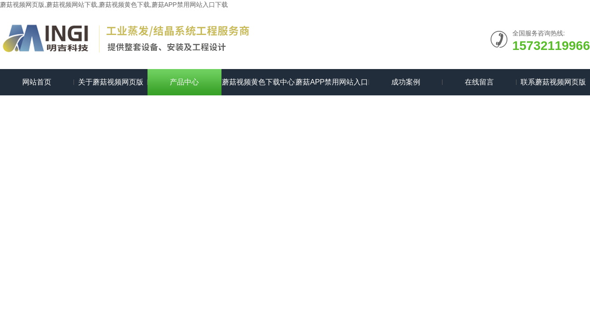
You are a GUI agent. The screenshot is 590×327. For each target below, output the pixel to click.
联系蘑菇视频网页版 (553, 82)
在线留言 (479, 82)
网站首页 (36, 82)
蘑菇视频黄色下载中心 (258, 82)
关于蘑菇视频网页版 (110, 82)
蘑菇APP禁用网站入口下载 (331, 86)
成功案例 (405, 82)
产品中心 (184, 82)
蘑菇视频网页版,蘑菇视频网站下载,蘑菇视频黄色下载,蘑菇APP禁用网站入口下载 (114, 4)
